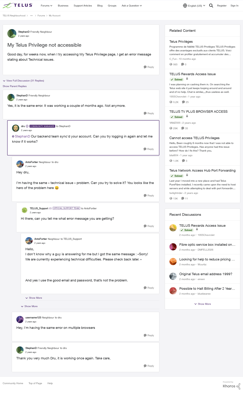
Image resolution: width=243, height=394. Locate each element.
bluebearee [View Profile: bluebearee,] (204, 293)
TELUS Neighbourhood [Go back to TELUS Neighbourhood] (14, 15)
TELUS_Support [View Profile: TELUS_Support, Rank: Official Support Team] (39, 208)
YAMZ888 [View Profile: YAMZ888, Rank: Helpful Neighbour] (174, 122)
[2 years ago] (188, 123)
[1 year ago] (193, 96)
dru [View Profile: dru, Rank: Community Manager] (23, 126)
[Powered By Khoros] (231, 385)
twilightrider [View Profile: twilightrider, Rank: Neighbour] (176, 192)
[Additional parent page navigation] (31, 15)
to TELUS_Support (71, 238)
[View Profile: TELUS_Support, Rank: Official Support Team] (24, 210)
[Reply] (149, 67)
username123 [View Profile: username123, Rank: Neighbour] (33, 317)
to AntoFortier (89, 208)
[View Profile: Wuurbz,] (173, 261)
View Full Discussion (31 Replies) (23, 80)
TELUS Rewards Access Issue (202, 225)
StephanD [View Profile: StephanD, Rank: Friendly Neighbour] (23, 31)
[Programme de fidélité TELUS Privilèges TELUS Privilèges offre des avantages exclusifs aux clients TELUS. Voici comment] (202, 50)
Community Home (13, 383)
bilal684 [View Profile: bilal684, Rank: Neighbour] (173, 155)
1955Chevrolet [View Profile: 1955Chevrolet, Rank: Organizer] (177, 96)
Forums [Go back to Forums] (41, 15)
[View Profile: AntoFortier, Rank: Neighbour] (20, 164)
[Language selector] (194, 5)
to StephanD (63, 126)
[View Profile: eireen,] (173, 276)
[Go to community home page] (18, 5)
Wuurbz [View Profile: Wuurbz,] (202, 264)
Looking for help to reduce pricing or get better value (207, 259)
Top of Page (35, 383)
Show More (33, 297)
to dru (55, 162)
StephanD (22, 136)
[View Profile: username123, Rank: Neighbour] (20, 319)
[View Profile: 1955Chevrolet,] (173, 227)
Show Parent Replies (15, 86)
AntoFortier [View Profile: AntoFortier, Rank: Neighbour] (31, 162)
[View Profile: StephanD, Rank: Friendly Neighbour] (11, 33)
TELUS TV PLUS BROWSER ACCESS (198, 111)
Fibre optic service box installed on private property (205, 245)
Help (50, 383)
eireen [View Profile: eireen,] (201, 278)
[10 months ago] (187, 59)
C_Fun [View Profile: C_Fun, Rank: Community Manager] (173, 58)
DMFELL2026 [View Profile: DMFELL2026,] (205, 249)
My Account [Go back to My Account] (54, 15)
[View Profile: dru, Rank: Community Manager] (15, 128)
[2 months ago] (187, 235)
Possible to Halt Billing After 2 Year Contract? (205, 288)
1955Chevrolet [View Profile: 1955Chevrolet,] (206, 234)
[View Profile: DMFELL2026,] (173, 246)
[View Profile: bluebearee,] (173, 290)
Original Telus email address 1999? (205, 274)
